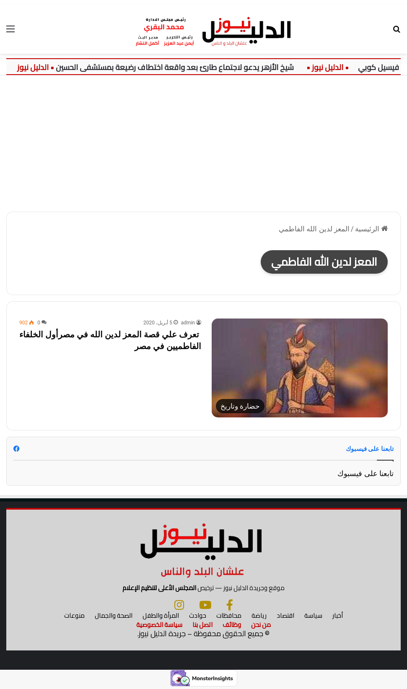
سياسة (313, 616)
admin (188, 323)
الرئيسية (371, 229)
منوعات (74, 616)
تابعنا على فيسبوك (365, 473)
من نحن (261, 625)
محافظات (228, 616)
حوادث (197, 616)
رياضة (259, 616)
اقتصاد (285, 616)
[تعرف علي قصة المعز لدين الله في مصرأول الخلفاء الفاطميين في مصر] (300, 368)
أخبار (337, 616)
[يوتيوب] (205, 605)
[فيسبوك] (229, 605)
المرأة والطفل (161, 616)
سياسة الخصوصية (159, 625)
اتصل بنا (202, 625)
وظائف (232, 625)
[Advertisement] (203, 146)
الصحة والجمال (113, 616)
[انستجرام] (179, 605)
